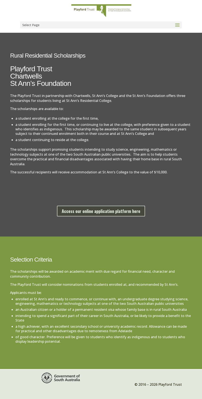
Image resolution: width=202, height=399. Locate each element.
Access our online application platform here (101, 211)
